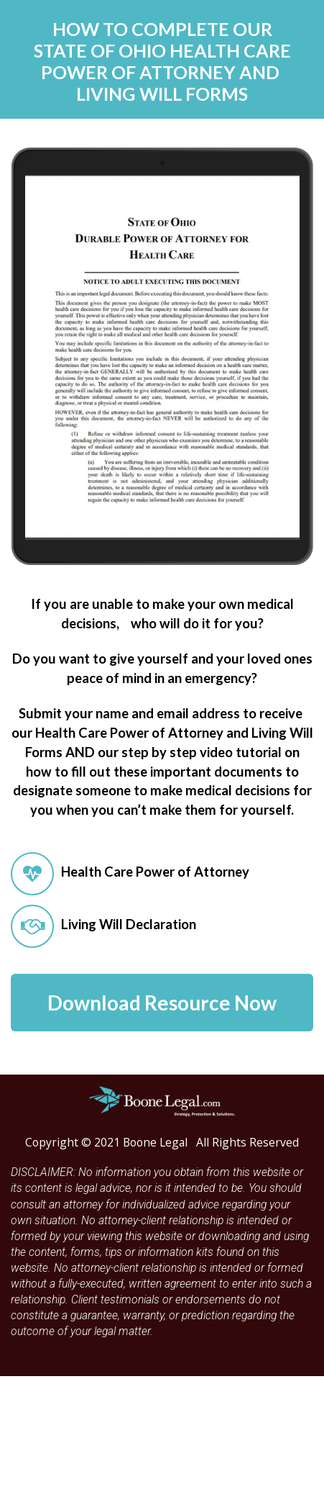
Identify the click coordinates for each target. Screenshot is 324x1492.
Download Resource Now (162, 1002)
